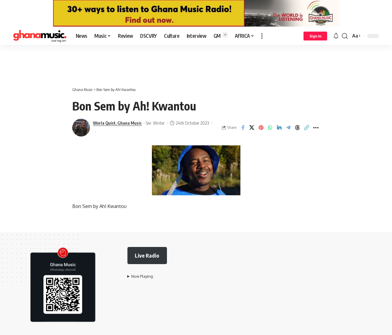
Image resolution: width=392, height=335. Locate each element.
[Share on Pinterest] (261, 127)
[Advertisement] (196, 62)
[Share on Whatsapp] (270, 127)
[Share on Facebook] (243, 127)
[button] (262, 36)
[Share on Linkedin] (279, 127)
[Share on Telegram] (288, 127)
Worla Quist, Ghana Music (117, 123)
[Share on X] (252, 127)
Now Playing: (142, 276)
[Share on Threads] (297, 127)
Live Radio (147, 255)
